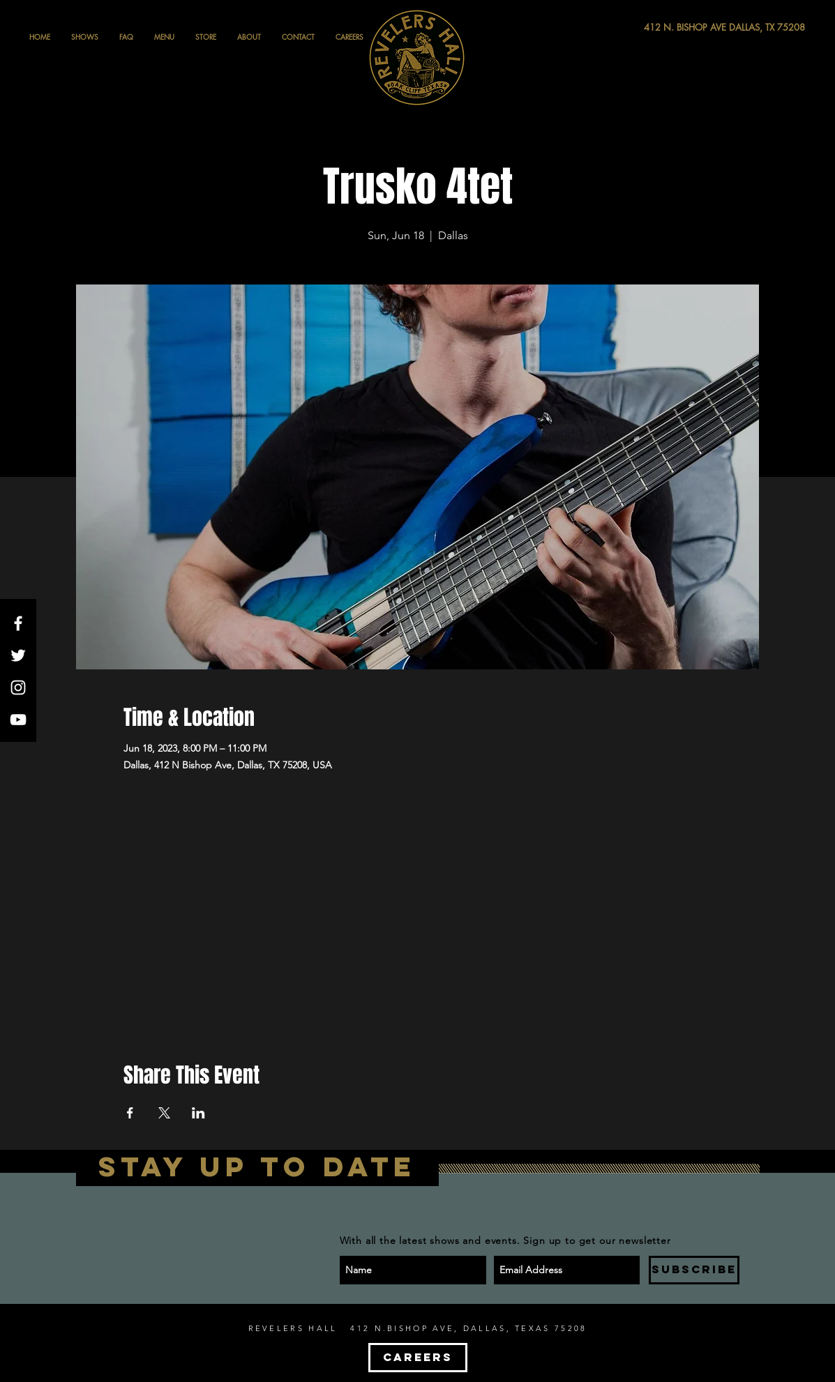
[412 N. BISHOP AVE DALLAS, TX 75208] (673, 27)
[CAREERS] (417, 1357)
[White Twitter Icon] (18, 655)
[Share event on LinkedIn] (198, 1112)
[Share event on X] (164, 1112)
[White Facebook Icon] (18, 623)
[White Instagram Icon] (18, 687)
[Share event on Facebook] (130, 1112)
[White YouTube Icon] (18, 719)
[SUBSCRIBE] (694, 1270)
